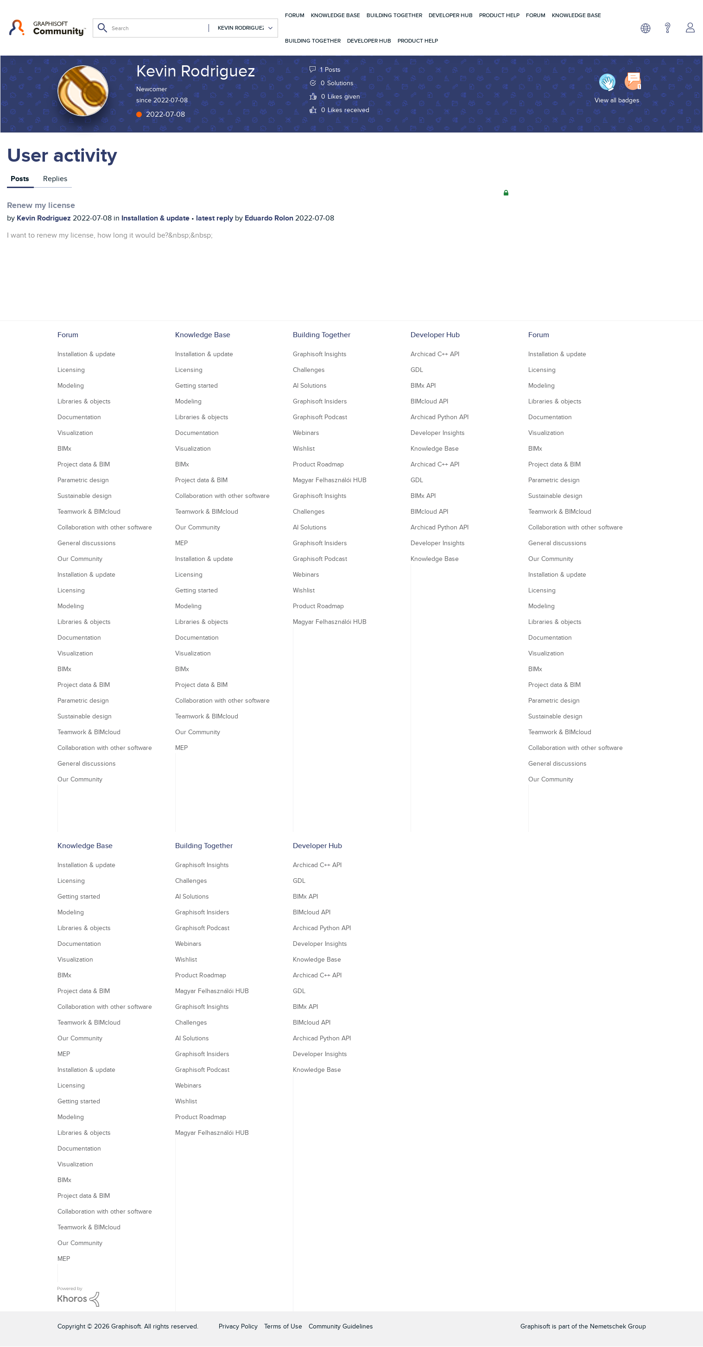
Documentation (79, 417)
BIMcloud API (429, 401)
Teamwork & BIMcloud (88, 511)
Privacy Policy (238, 1326)
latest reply (215, 218)
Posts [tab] (20, 178)
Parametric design (83, 480)
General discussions (86, 543)
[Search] (185, 28)
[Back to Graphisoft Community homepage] (47, 27)
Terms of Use (283, 1326)
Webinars (306, 432)
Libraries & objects (84, 401)
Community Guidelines (341, 1326)
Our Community (79, 558)
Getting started (196, 385)
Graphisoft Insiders (320, 401)
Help (667, 28)
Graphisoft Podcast (320, 417)
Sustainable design (84, 495)
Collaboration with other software (104, 527)
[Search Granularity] (241, 28)
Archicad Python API (440, 417)
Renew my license (41, 205)
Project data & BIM (83, 464)
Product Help (499, 15)
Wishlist (304, 448)
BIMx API (423, 385)
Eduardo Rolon (270, 218)
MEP (181, 543)
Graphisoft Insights (320, 354)
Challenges (309, 369)
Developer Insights (438, 432)
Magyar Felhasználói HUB (330, 480)
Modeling (70, 385)
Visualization (75, 432)
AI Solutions (310, 385)
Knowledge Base (335, 15)
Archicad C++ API (435, 354)
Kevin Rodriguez (45, 218)
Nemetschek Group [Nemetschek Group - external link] (618, 1326)
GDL (417, 369)
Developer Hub (451, 15)
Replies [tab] (55, 178)
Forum (294, 15)
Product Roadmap (318, 464)
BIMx (64, 448)
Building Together (394, 15)
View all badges (617, 100)
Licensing (71, 369)
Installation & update (156, 218)
